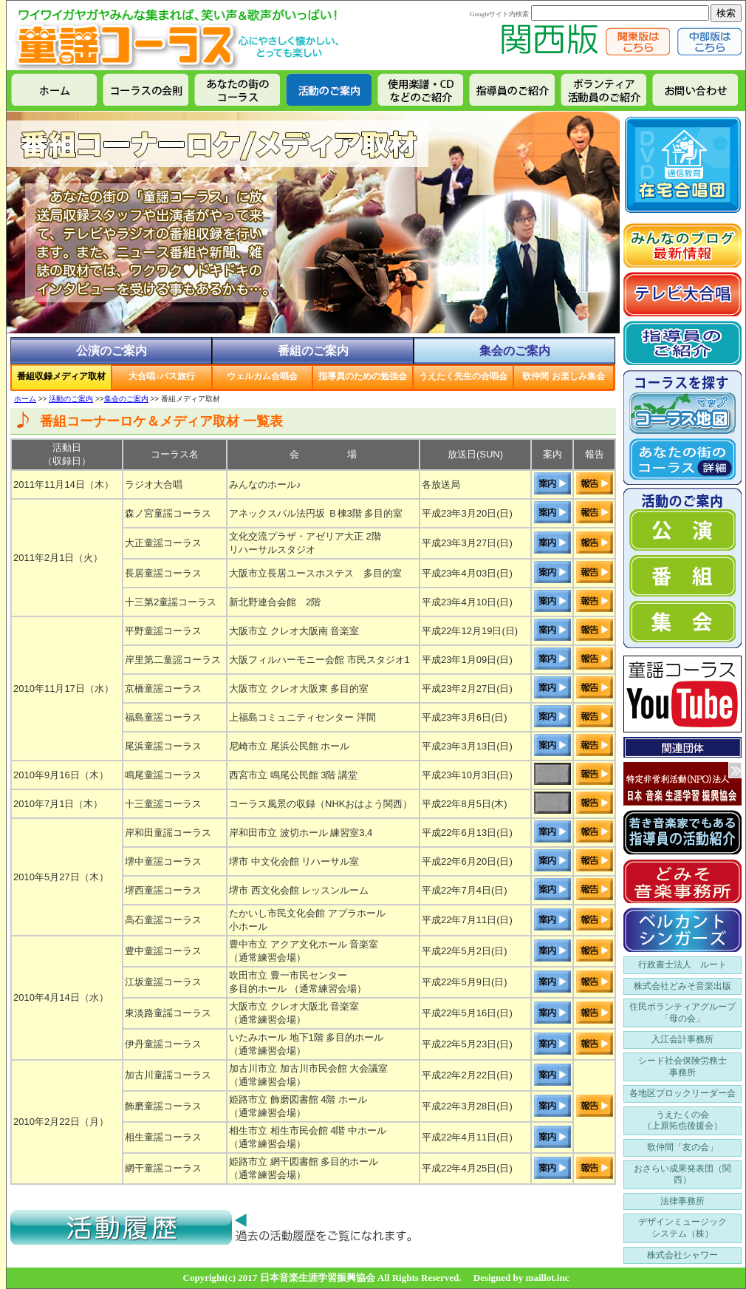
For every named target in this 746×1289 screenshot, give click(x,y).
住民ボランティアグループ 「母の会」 (682, 1012)
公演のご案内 (111, 350)
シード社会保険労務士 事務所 (682, 1066)
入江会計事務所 (682, 1039)
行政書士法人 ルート (682, 964)
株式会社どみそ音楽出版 (682, 986)
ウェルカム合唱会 (262, 376)
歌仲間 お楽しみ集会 (563, 376)
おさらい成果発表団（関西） (682, 1174)
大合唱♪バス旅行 (162, 376)
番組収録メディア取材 (61, 376)
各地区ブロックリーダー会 (682, 1093)
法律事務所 (682, 1201)
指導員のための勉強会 (362, 376)
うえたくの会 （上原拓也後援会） (682, 1120)
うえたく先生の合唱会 (463, 376)
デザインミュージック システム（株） (682, 1228)
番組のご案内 (313, 350)
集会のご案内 (514, 350)
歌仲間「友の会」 (682, 1147)
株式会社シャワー (682, 1255)
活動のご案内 (71, 399)
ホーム (25, 399)
